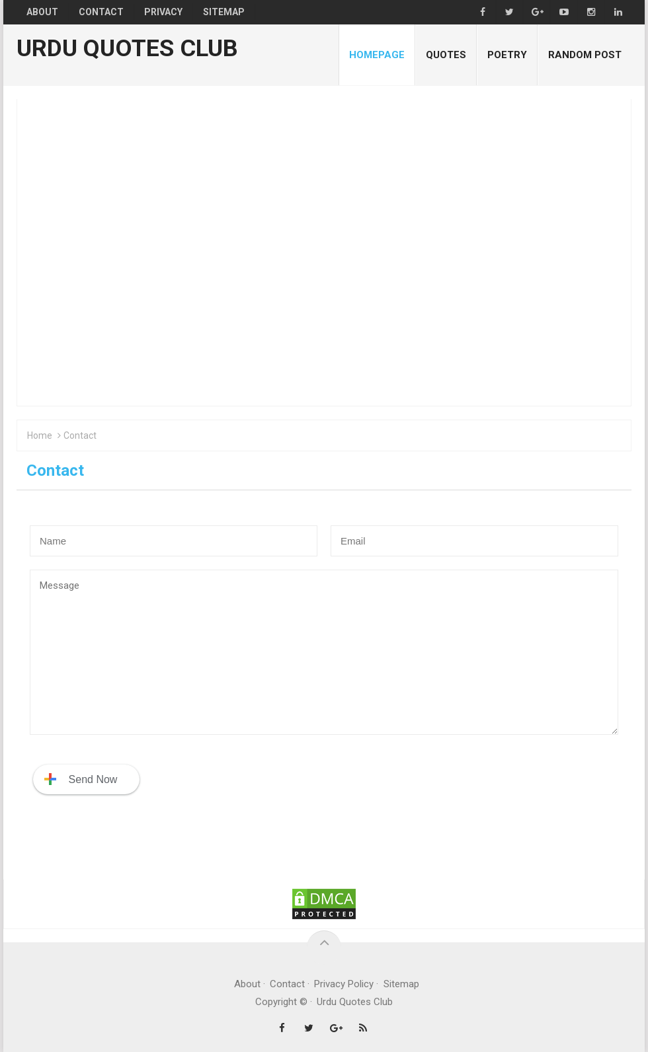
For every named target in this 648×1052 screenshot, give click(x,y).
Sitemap (401, 984)
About (247, 984)
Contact (287, 984)
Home (39, 436)
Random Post (585, 55)
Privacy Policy (344, 984)
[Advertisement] (324, 253)
